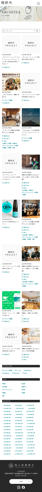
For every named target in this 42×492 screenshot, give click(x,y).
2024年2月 (29, 420)
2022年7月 (7, 439)
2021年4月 (18, 451)
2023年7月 (18, 426)
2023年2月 (7, 432)
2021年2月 (29, 451)
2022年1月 (7, 445)
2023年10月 (31, 423)
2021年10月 (7, 448)
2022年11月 (31, 432)
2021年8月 (19, 448)
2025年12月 (30, 405)
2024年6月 (18, 417)
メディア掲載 (7, 370)
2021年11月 (31, 445)
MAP (25, 481)
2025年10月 (20, 408)
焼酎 (4, 143)
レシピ (18, 370)
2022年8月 (30, 436)
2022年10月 (7, 436)
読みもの (27, 370)
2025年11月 (7, 408)
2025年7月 (18, 411)
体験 (16, 145)
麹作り (15, 143)
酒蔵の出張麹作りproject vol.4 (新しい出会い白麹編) (30, 177)
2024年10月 (7, 414)
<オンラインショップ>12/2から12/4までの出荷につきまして (11, 177)
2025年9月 (31, 408)
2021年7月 (30, 448)
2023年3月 (29, 429)
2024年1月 (7, 423)
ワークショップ (8, 145)
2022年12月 (19, 432)
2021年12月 (19, 445)
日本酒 (25, 190)
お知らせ (6, 373)
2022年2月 (29, 442)
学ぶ (25, 373)
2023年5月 (7, 429)
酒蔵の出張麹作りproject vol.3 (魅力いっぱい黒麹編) (30, 268)
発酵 (9, 148)
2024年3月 (18, 420)
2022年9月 (19, 436)
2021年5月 (7, 451)
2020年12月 (19, 454)
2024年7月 (7, 417)
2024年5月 (29, 417)
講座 (4, 148)
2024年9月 (19, 414)
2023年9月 (7, 426)
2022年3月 (18, 442)
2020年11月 (31, 454)
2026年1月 (18, 405)
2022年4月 (7, 442)
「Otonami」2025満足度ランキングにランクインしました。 (31, 132)
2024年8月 (30, 414)
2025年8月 (7, 411)
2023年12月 (19, 423)
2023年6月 (29, 426)
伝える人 (16, 373)
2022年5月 (29, 439)
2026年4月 (7, 405)
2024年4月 (7, 420)
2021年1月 (7, 454)
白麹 (9, 143)
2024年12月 (30, 411)
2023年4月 (18, 429)
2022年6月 (18, 439)
